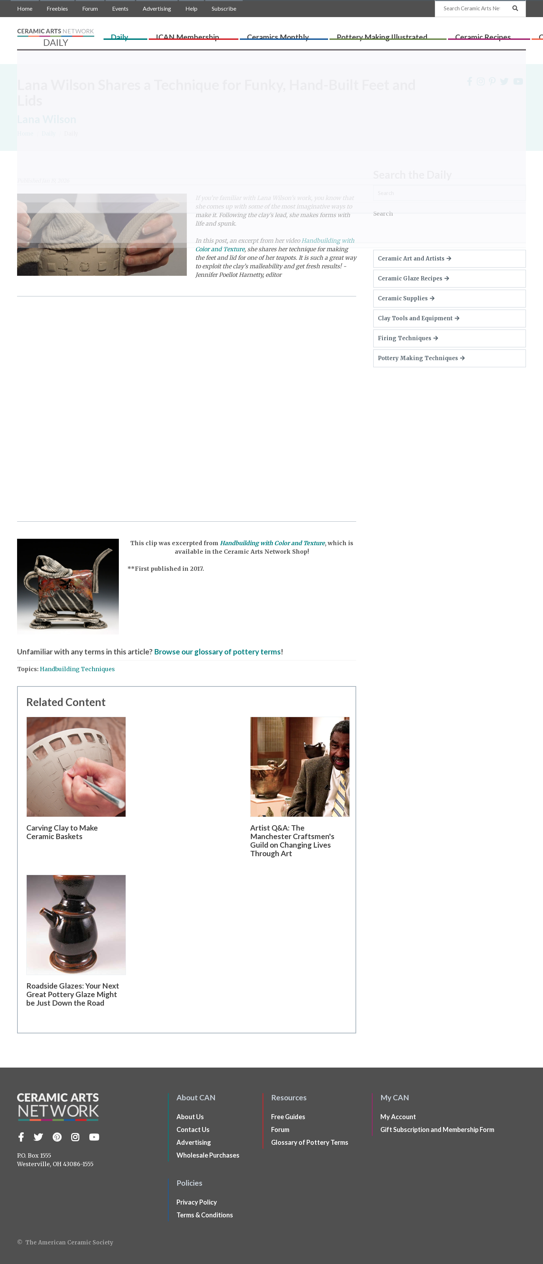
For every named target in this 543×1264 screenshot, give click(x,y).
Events (120, 8)
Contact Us (193, 1129)
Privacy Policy (196, 1202)
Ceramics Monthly (257, 34)
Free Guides (288, 1117)
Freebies (57, 8)
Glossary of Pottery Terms (309, 1142)
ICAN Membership (185, 34)
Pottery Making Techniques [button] (421, 358)
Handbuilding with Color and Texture (272, 543)
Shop (513, 34)
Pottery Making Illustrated (341, 34)
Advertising (157, 8)
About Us (190, 1117)
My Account (398, 1117)
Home (24, 8)
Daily (136, 34)
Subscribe (224, 8)
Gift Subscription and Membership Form (437, 1129)
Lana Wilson (47, 118)
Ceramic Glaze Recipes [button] (413, 278)
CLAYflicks (478, 34)
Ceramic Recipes (424, 34)
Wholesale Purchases (207, 1155)
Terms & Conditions (204, 1215)
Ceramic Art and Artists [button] (414, 258)
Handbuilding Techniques (77, 669)
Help (191, 8)
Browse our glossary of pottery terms (217, 651)
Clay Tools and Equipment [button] (418, 318)
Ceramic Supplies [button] (406, 298)
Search (383, 213)
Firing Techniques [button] (408, 338)
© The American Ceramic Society (65, 1242)
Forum (90, 8)
